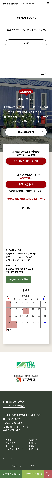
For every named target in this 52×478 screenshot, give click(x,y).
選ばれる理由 (11, 446)
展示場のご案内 (26, 131)
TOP (42, 73)
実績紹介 (33, 439)
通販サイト (34, 449)
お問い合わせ (26, 184)
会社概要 (9, 439)
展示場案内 (10, 442)
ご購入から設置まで (14, 449)
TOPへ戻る (26, 43)
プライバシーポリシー (9, 458)
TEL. (26, 161)
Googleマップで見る (18, 279)
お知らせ (33, 442)
